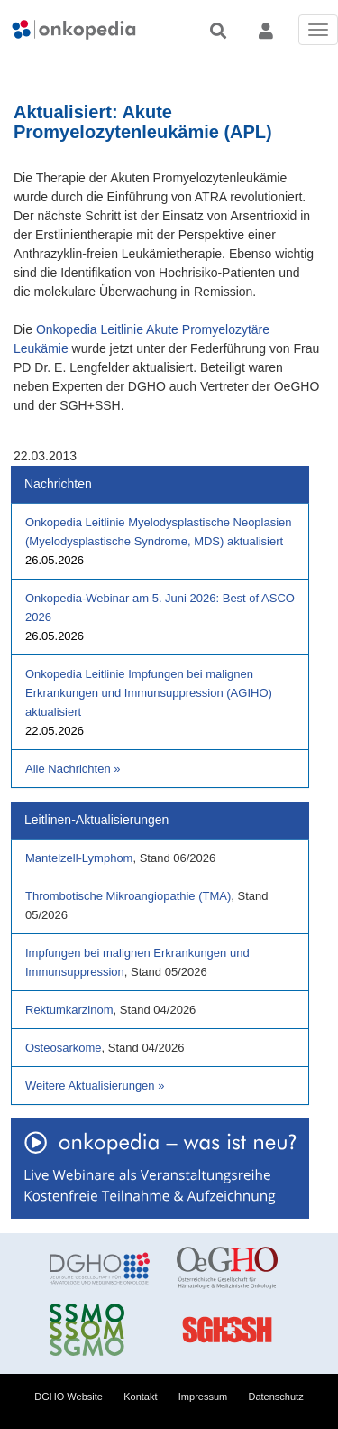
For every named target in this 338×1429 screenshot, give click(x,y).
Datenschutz (276, 1396)
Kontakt (140, 1396)
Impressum (202, 1396)
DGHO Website (68, 1396)
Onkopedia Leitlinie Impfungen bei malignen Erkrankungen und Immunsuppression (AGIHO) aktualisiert (148, 693)
